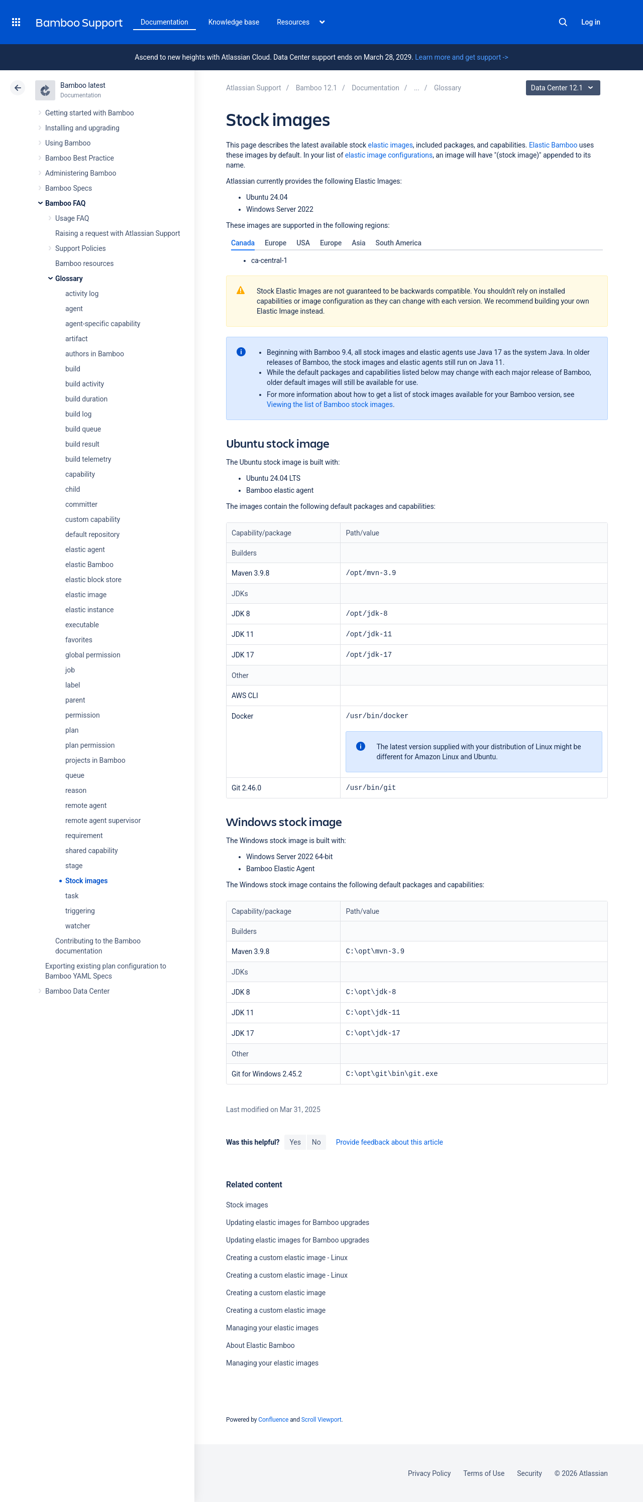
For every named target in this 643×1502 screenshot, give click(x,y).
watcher (77, 926)
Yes (294, 1142)
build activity (84, 384)
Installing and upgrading (82, 128)
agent (74, 309)
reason (75, 790)
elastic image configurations (389, 155)
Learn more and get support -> (461, 57)
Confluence (273, 1419)
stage (73, 866)
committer (81, 504)
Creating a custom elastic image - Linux (287, 1258)
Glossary (69, 279)
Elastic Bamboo (553, 145)
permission (82, 715)
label (72, 685)
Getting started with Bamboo (89, 113)
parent (75, 700)
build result (82, 444)
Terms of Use (483, 1473)
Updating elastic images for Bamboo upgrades (297, 1222)
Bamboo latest (82, 85)
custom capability (92, 519)
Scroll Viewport (321, 1419)
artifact (76, 339)
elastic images (390, 145)
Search (563, 22)
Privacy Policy (429, 1473)
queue (74, 775)
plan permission (90, 745)
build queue (83, 429)
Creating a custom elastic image (276, 1293)
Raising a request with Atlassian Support (117, 233)
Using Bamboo (67, 143)
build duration (86, 399)
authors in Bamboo (94, 354)
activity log (81, 294)
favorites (78, 640)
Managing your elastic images (272, 1328)
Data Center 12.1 (564, 88)
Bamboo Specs (68, 188)
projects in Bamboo (95, 760)
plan (71, 730)
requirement (83, 836)
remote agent (85, 805)
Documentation (164, 22)
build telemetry (88, 459)
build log (78, 414)
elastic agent (85, 549)
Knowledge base (234, 22)
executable (82, 625)
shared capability (91, 851)
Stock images (86, 881)
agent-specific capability (102, 324)
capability (80, 474)
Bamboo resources (84, 263)
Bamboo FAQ (65, 203)
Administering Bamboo (80, 173)
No (316, 1142)
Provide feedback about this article (389, 1142)
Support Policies (80, 248)
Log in (590, 22)
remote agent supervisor (103, 820)
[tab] (243, 242)
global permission (93, 655)
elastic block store (93, 580)
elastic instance (89, 610)
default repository (92, 534)
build (72, 369)
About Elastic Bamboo (260, 1345)
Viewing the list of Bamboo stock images (330, 404)
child (72, 489)
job (70, 670)
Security (529, 1473)
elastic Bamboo (89, 565)
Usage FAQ (72, 218)
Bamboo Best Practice (79, 158)
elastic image (85, 595)
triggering (80, 911)
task (71, 896)
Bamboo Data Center (77, 991)
